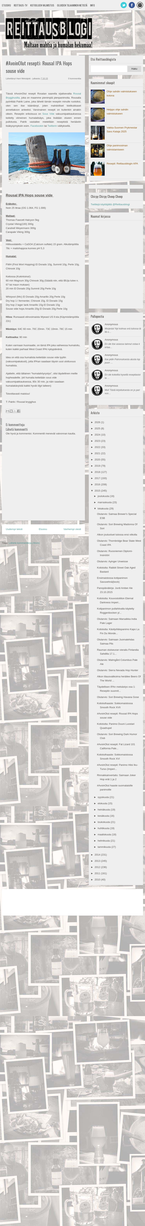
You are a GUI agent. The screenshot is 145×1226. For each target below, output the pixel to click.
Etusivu (6, 5)
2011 (98, 873)
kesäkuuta (104, 815)
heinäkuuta (104, 809)
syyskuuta (104, 797)
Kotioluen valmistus (42, 5)
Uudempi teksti (14, 529)
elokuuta (103, 803)
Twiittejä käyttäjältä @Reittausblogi (110, 204)
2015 (98, 490)
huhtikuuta (104, 828)
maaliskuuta (105, 834)
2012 (98, 867)
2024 (98, 434)
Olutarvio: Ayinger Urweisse (112, 561)
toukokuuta (104, 822)
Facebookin (36, 125)
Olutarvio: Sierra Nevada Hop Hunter (117, 670)
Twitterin (52, 125)
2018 (98, 472)
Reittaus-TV (20, 5)
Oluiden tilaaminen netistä (72, 5)
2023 (98, 440)
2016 (98, 484)
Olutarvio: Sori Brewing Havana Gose (118, 697)
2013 (98, 860)
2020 (98, 459)
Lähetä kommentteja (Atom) (24, 542)
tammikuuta (104, 846)
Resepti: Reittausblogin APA (122, 163)
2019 (98, 465)
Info (92, 5)
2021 (98, 453)
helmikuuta (104, 840)
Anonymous (111, 324)
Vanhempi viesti (72, 529)
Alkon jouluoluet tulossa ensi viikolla (117, 534)
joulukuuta (104, 496)
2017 (98, 478)
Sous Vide (48, 113)
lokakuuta (103, 508)
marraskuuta (105, 502)
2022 (98, 447)
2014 (98, 854)
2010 (98, 879)
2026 (98, 422)
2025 (98, 428)
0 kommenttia (74, 78)
